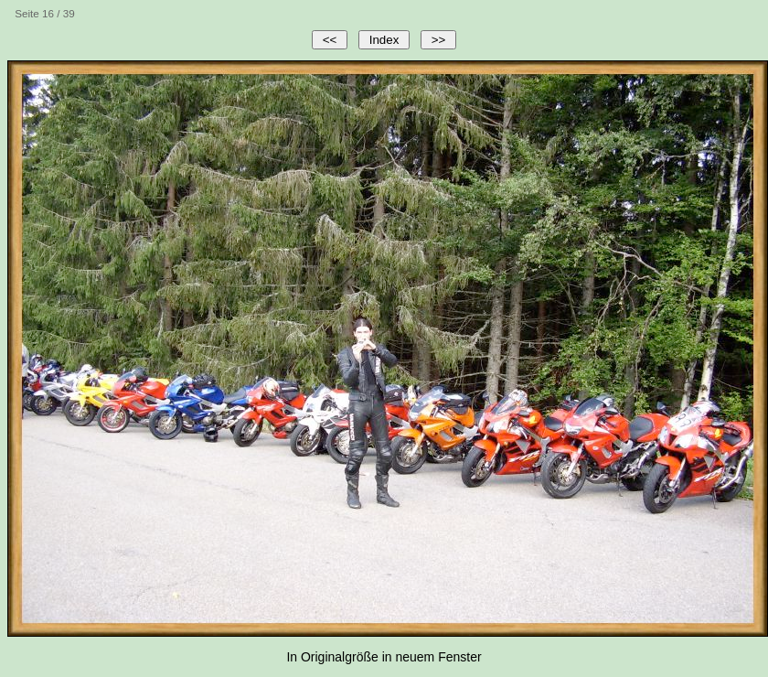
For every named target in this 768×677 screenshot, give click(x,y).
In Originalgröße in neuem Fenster (383, 657)
